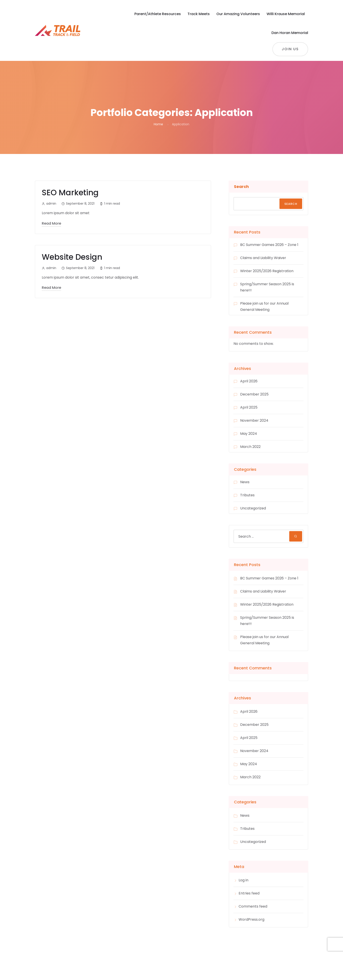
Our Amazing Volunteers (238, 13)
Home (158, 124)
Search (241, 186)
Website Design (72, 256)
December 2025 (254, 394)
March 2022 (250, 446)
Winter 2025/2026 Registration (266, 270)
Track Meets (198, 13)
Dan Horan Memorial (289, 32)
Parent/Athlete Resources (157, 13)
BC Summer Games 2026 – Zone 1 (269, 244)
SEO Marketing (70, 192)
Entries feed (249, 893)
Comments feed (253, 906)
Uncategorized (253, 508)
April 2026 (248, 381)
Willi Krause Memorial (286, 13)
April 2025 (248, 407)
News (244, 482)
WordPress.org (251, 919)
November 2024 (254, 420)
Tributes (247, 495)
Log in (243, 880)
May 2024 (248, 433)
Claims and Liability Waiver (263, 257)
